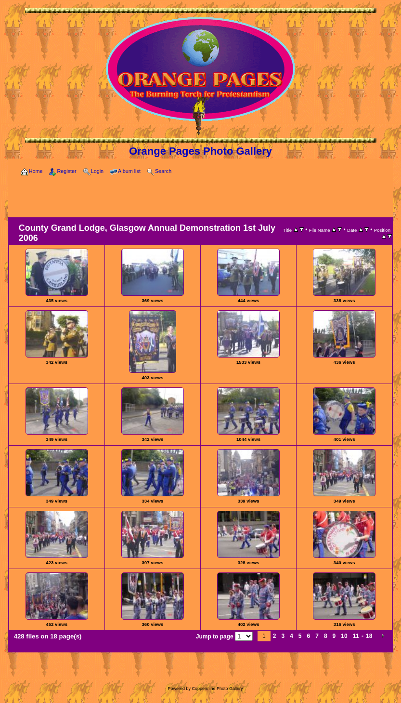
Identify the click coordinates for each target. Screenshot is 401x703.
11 (356, 636)
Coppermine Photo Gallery (217, 688)
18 (369, 636)
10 (344, 636)
